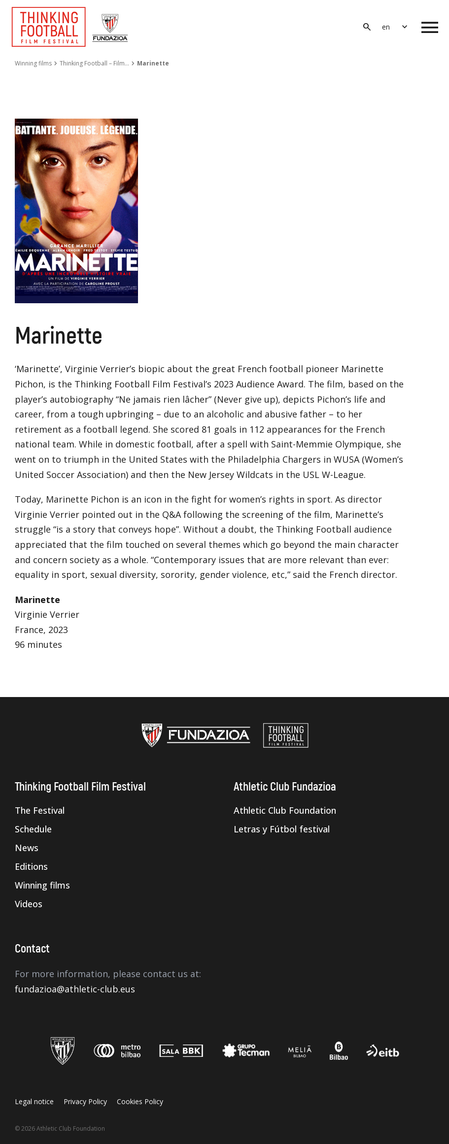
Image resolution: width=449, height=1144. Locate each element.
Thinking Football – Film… (94, 63)
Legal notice (34, 1101)
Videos (28, 904)
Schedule (33, 829)
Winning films (33, 63)
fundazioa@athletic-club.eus (75, 989)
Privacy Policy (85, 1101)
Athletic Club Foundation (285, 810)
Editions (31, 866)
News (26, 848)
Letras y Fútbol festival (282, 829)
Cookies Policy (140, 1101)
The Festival (40, 810)
